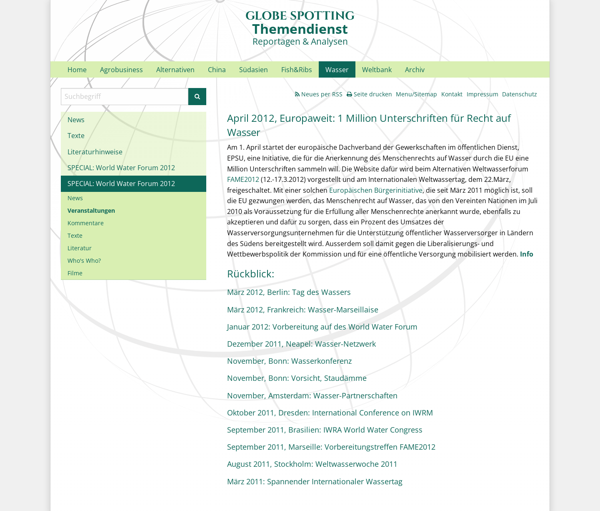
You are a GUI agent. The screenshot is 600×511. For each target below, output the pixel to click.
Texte (76, 135)
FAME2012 (243, 179)
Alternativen (175, 69)
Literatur (80, 248)
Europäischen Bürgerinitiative (375, 190)
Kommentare (86, 223)
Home (77, 69)
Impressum (482, 94)
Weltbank (377, 69)
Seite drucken (369, 94)
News (76, 119)
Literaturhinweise (95, 151)
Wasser (337, 69)
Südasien (253, 69)
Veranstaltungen (91, 210)
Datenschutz (519, 94)
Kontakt (451, 94)
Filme (75, 273)
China (217, 69)
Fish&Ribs (296, 69)
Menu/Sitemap (416, 94)
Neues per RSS (318, 94)
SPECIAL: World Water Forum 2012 (121, 167)
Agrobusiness (121, 69)
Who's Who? (84, 260)
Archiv (415, 69)
